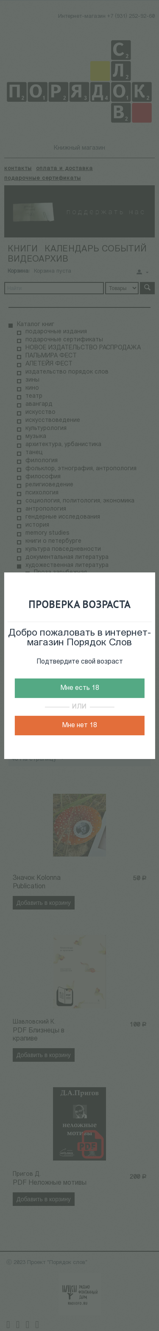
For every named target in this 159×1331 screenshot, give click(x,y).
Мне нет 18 (79, 725)
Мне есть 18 (79, 688)
